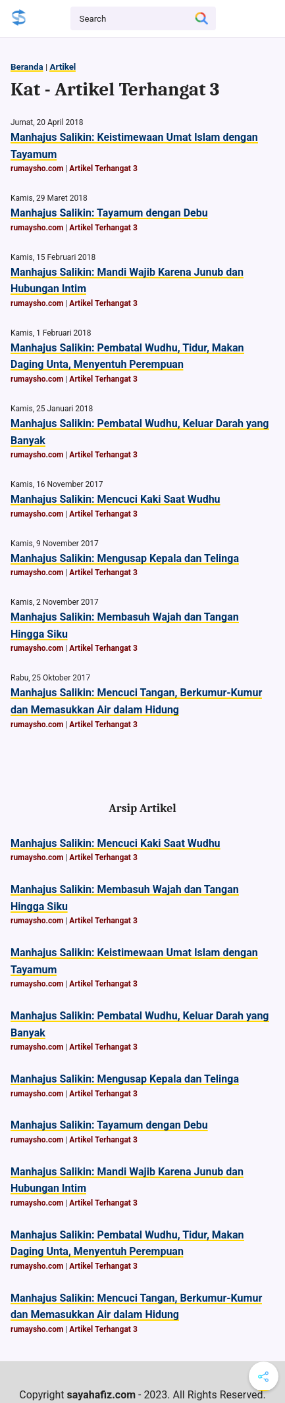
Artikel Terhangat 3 (103, 168)
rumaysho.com (37, 168)
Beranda (27, 67)
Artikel (62, 67)
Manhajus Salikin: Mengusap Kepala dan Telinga (125, 558)
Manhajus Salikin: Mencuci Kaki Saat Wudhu (115, 499)
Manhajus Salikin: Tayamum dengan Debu (109, 213)
